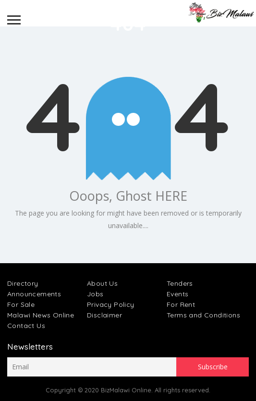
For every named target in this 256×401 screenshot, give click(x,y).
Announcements (34, 294)
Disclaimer (104, 315)
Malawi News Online (40, 315)
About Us (102, 283)
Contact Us (26, 325)
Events (177, 294)
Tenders (180, 283)
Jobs (95, 294)
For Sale (21, 304)
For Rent (181, 304)
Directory (22, 283)
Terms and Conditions (203, 315)
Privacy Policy (110, 304)
